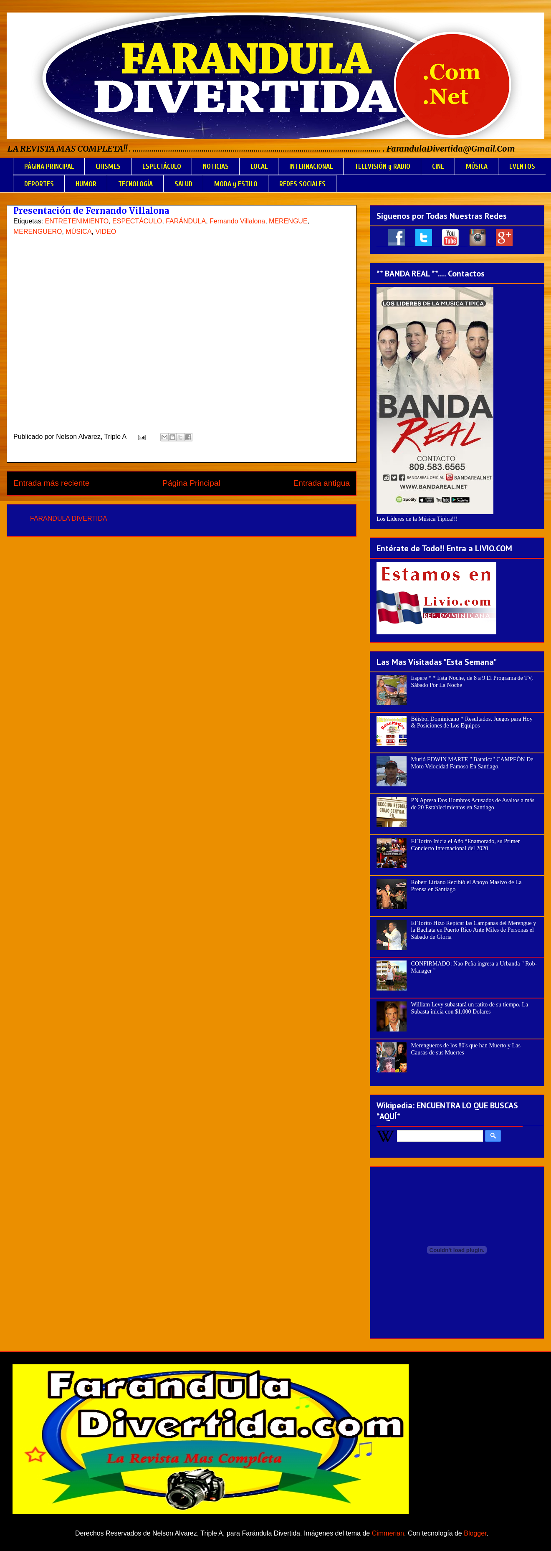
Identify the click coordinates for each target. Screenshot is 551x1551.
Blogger (475, 1533)
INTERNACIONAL (311, 166)
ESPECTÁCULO (161, 166)
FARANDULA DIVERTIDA (68, 518)
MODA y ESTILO (236, 184)
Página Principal (191, 483)
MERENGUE (288, 221)
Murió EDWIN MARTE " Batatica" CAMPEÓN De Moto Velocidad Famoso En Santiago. (472, 763)
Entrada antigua (321, 483)
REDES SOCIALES (302, 184)
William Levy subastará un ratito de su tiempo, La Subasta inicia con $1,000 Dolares (469, 1008)
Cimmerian (388, 1533)
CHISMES (108, 166)
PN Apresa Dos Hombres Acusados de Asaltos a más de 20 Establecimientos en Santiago (473, 804)
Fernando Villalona (237, 221)
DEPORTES (39, 184)
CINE (438, 166)
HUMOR (86, 184)
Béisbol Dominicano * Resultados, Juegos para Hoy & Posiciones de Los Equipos (472, 722)
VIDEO (105, 231)
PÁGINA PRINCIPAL (49, 166)
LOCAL (259, 166)
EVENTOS (522, 166)
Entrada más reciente (51, 483)
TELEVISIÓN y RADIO (382, 166)
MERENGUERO (37, 231)
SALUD (183, 184)
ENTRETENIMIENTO (77, 221)
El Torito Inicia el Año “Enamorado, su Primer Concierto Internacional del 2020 (465, 845)
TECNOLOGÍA (135, 184)
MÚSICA (477, 166)
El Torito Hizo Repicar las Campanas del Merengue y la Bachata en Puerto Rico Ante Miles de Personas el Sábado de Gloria (473, 930)
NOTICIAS (216, 166)
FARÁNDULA (186, 221)
